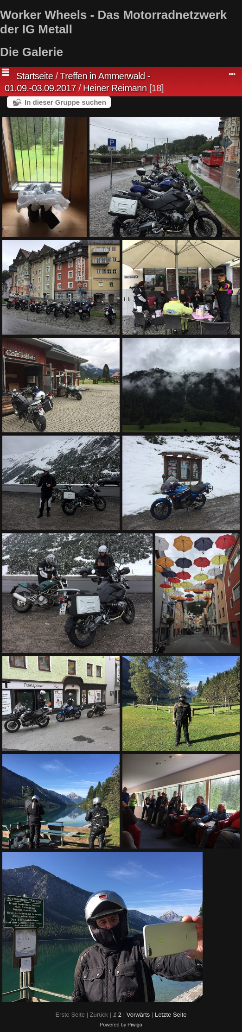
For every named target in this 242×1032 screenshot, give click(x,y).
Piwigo (134, 1024)
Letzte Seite (171, 1014)
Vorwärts (138, 1014)
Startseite (34, 76)
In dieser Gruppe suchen (65, 102)
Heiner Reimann (115, 88)
